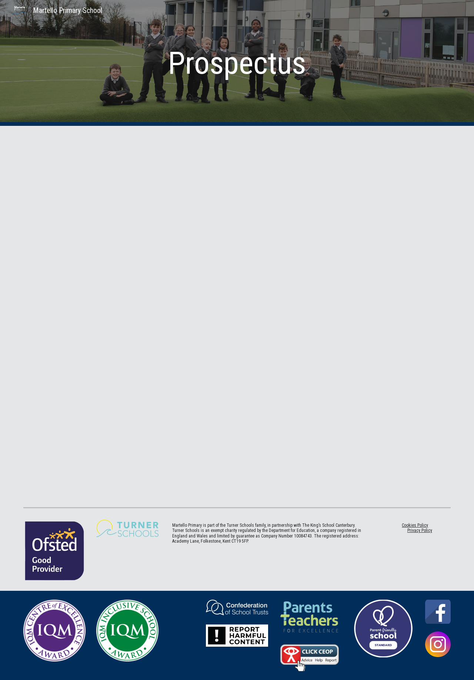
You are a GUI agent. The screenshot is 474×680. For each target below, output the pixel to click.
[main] (237, 63)
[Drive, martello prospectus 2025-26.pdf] (237, 315)
